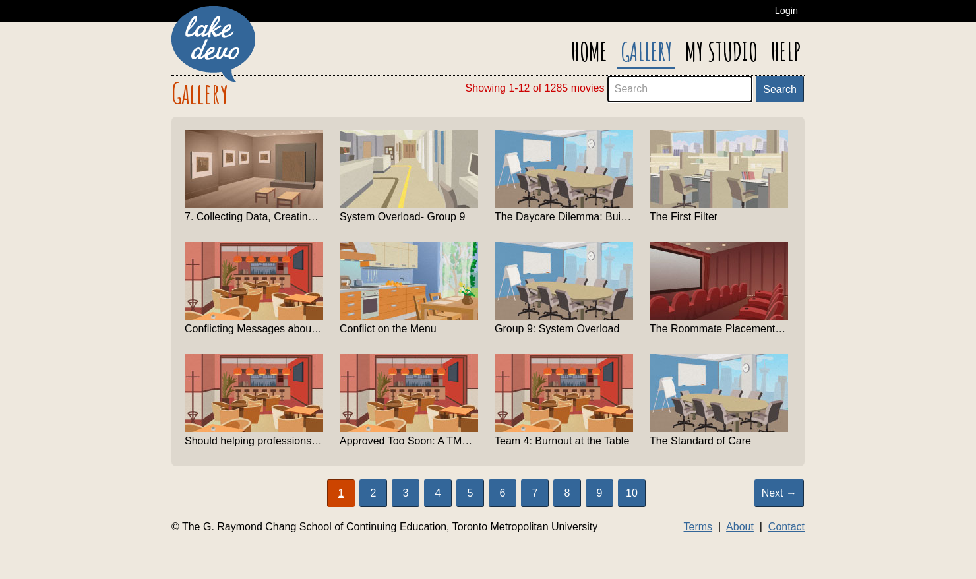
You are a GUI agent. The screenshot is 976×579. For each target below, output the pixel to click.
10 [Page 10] (632, 493)
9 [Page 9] (600, 493)
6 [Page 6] (503, 493)
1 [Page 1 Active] (341, 493)
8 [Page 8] (567, 493)
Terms (697, 526)
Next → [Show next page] (779, 493)
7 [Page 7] (535, 493)
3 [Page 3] (406, 493)
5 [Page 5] (470, 493)
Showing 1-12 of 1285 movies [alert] (535, 88)
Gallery (646, 51)
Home (589, 51)
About (740, 526)
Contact (786, 526)
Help (786, 51)
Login (786, 10)
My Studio (721, 51)
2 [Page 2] (374, 493)
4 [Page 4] (438, 493)
